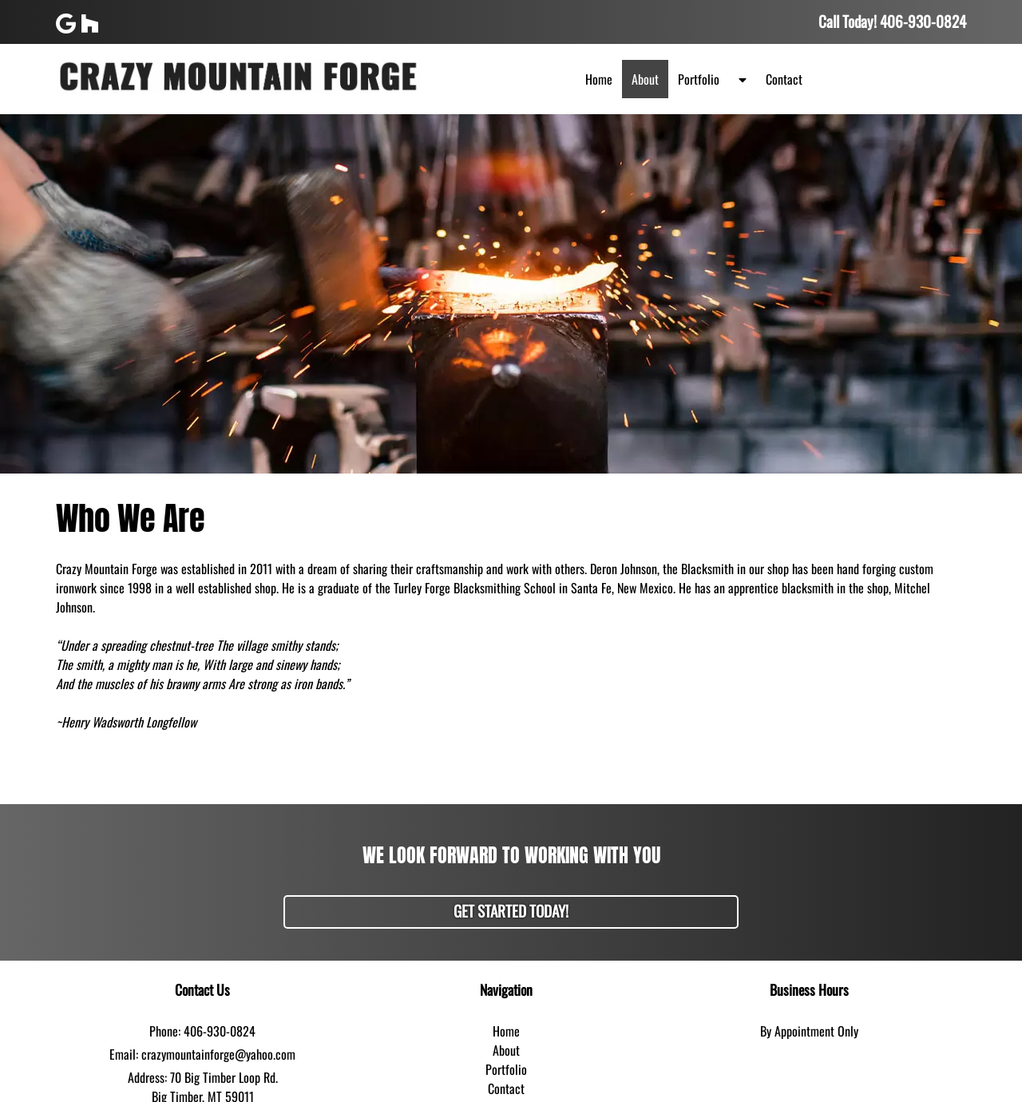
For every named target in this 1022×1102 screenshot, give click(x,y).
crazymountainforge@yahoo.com (218, 1054)
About (645, 79)
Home (598, 79)
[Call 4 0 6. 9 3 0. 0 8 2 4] (923, 21)
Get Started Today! (511, 910)
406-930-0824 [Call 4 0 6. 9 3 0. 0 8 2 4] (220, 1031)
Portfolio (698, 79)
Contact (784, 79)
